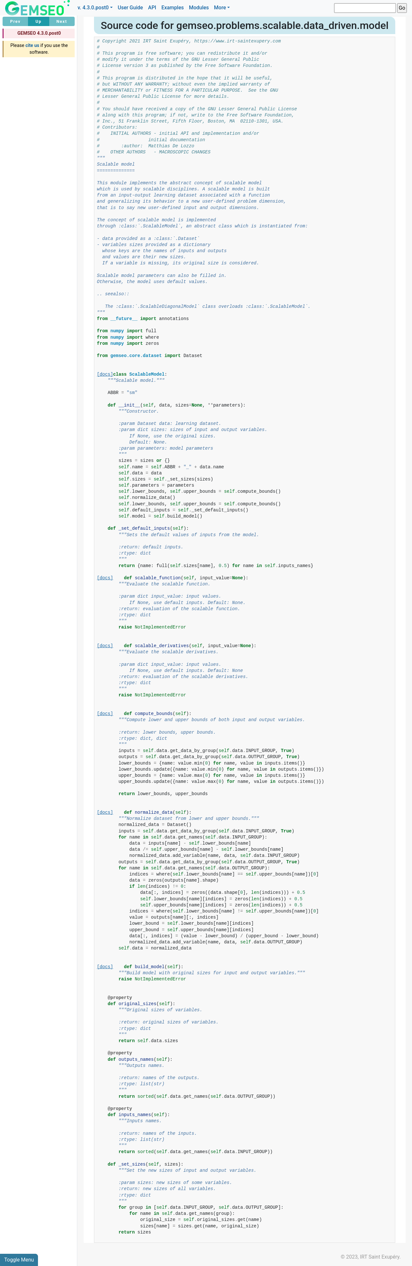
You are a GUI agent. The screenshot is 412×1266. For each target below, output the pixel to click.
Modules (199, 8)
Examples (172, 8)
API (152, 8)
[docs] (105, 374)
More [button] (220, 8)
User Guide (130, 8)
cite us (32, 45)
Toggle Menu (19, 1260)
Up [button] (38, 21)
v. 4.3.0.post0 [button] (93, 8)
